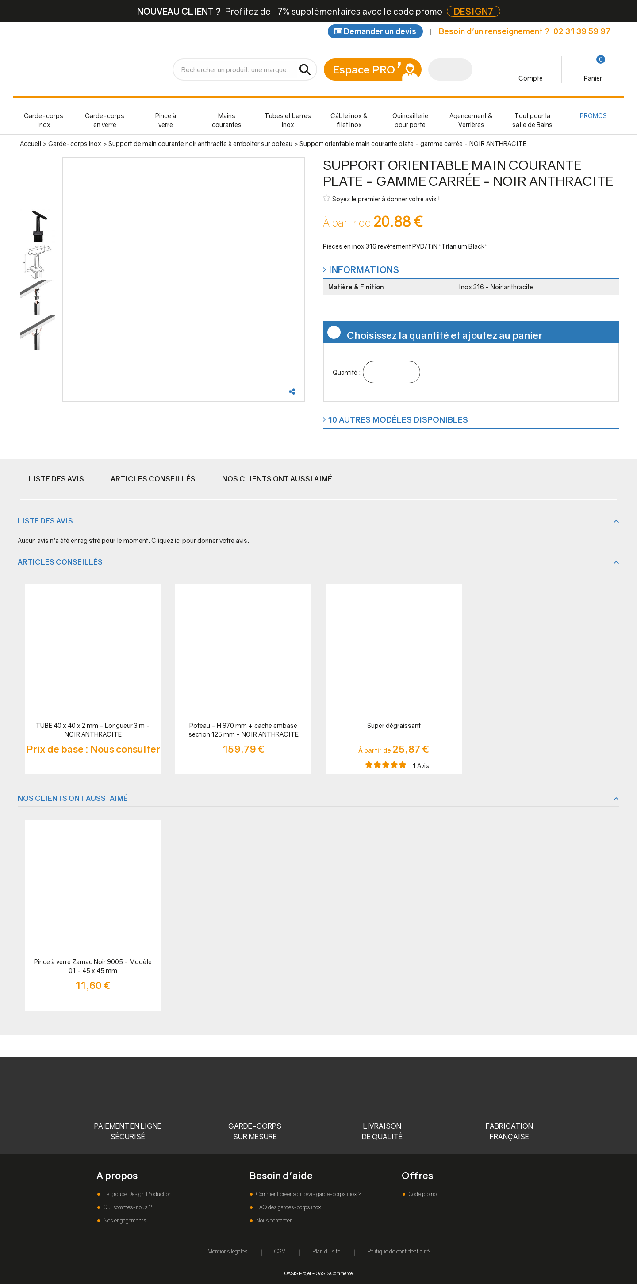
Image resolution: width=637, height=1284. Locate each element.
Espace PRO (364, 69)
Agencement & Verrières (471, 120)
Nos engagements (124, 1220)
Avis (421, 765)
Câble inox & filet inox (349, 120)
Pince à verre (165, 120)
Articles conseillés (153, 478)
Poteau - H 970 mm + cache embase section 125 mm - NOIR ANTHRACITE (243, 730)
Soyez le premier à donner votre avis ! (381, 198)
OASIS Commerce (334, 1273)
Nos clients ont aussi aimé (277, 478)
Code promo (422, 1194)
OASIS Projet (297, 1273)
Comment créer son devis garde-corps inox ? (308, 1194)
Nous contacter (273, 1220)
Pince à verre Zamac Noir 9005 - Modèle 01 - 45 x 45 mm (93, 966)
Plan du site (326, 1251)
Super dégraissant (394, 725)
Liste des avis (56, 478)
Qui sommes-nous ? (127, 1207)
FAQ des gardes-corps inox (288, 1207)
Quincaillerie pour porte (410, 120)
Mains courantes (227, 120)
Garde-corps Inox (43, 120)
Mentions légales (227, 1251)
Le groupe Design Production (137, 1194)
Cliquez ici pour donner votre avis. (200, 540)
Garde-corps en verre (104, 120)
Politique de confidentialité (398, 1251)
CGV (279, 1251)
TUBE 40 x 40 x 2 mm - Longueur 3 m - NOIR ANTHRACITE (93, 730)
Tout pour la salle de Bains (532, 120)
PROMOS (593, 115)
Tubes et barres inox (288, 120)
